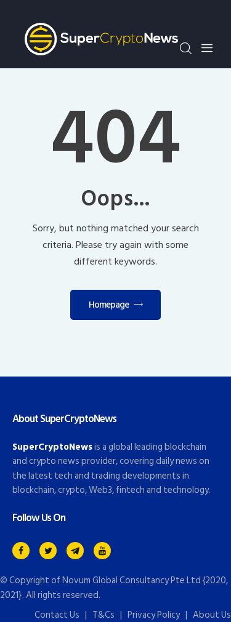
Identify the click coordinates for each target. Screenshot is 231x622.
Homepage (109, 305)
